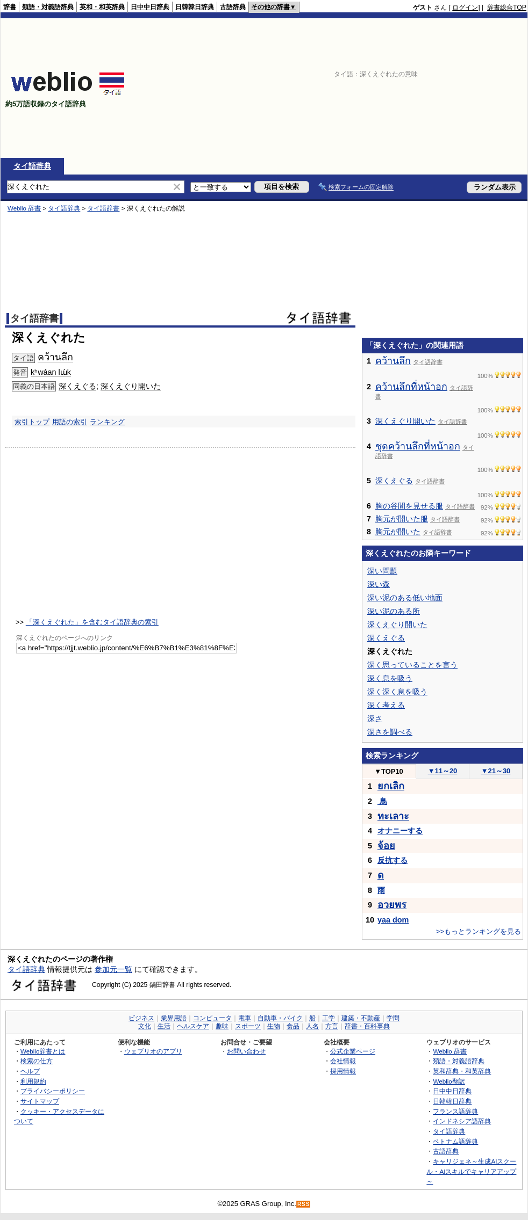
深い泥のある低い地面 (405, 597)
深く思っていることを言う (412, 664)
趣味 (222, 1026)
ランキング (107, 422)
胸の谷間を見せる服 (409, 506)
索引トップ (32, 422)
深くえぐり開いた (131, 386)
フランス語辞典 (455, 1111)
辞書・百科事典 (367, 1026)
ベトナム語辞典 (455, 1141)
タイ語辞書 (103, 208)
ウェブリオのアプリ (153, 1051)
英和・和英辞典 (102, 7)
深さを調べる (389, 732)
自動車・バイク (280, 1018)
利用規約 (33, 1081)
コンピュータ (212, 1018)
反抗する (392, 860)
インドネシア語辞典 (462, 1120)
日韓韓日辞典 (194, 7)
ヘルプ (30, 1071)
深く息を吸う (389, 678)
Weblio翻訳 (449, 1081)
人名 (312, 1026)
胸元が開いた (397, 531)
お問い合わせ (246, 1051)
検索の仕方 (36, 1060)
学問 (393, 1018)
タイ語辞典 (32, 166)
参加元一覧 (113, 969)
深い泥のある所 (393, 611)
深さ (374, 718)
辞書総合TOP (506, 7)
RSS (303, 1204)
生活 (164, 1026)
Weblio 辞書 (24, 208)
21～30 (496, 771)
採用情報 (343, 1071)
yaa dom (393, 920)
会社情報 (343, 1060)
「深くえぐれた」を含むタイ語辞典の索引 (92, 622)
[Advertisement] (456, 88)
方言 (331, 1026)
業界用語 (174, 1018)
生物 (273, 1026)
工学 (328, 1018)
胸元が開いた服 (401, 518)
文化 (144, 1026)
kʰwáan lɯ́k (51, 372)
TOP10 (388, 771)
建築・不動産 (360, 1018)
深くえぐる (77, 386)
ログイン (465, 7)
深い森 (378, 584)
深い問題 (382, 571)
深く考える (386, 705)
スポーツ (248, 1026)
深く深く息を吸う (397, 691)
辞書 (9, 7)
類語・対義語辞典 (48, 7)
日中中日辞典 (150, 7)
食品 (293, 1026)
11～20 (443, 771)
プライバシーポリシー (52, 1090)
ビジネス (141, 1018)
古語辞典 (233, 7)
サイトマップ (39, 1101)
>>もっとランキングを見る (478, 931)
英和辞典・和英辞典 (462, 1071)
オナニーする (400, 830)
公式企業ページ (352, 1051)
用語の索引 (69, 422)
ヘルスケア (193, 1026)
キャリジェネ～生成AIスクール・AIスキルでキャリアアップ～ (471, 1171)
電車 (244, 1018)
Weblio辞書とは (42, 1051)
